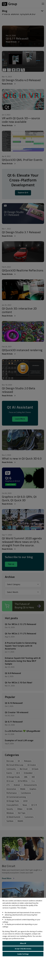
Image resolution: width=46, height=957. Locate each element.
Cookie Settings (23, 954)
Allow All (23, 943)
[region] (23, 927)
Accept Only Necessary (23, 948)
